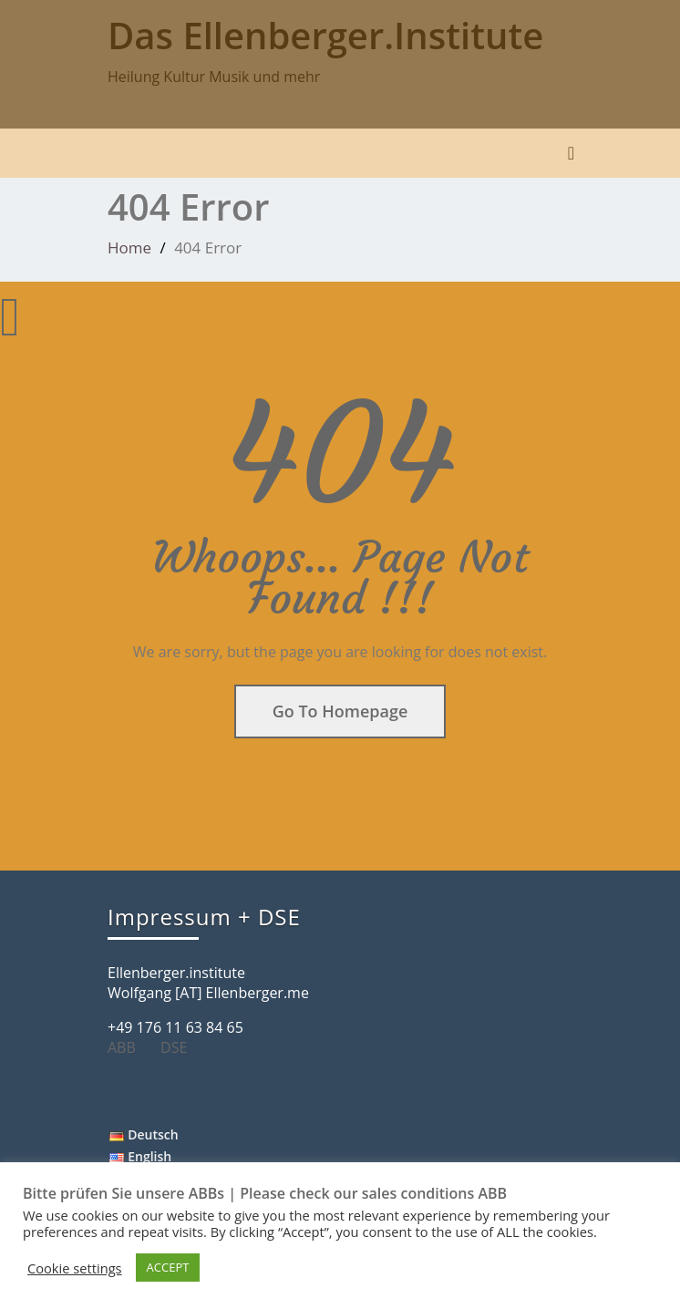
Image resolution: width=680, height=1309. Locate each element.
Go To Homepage (340, 711)
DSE (180, 1047)
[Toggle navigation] (571, 153)
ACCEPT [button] (168, 1267)
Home (129, 247)
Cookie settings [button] (74, 1268)
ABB (128, 1047)
